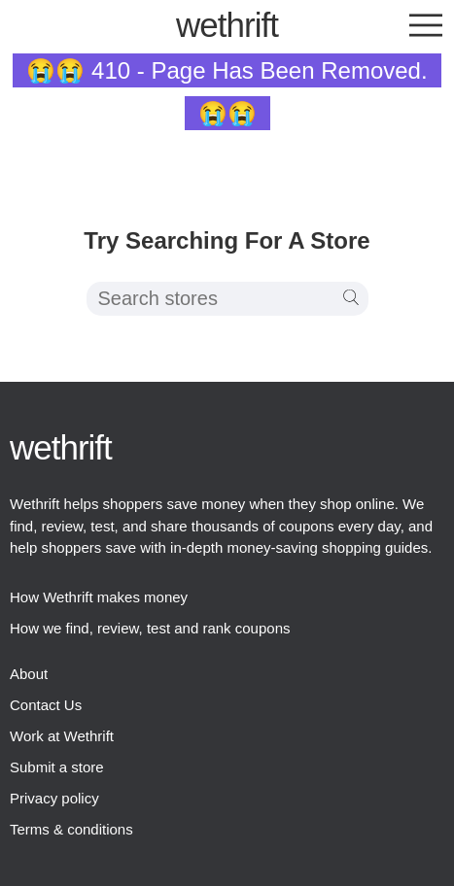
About (29, 673)
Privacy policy (54, 798)
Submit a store (57, 767)
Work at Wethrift (62, 736)
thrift (227, 25)
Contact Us (46, 705)
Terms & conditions (71, 829)
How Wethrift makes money (99, 597)
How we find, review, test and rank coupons (150, 628)
